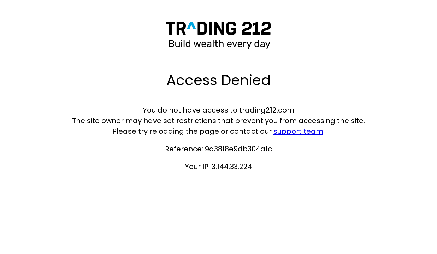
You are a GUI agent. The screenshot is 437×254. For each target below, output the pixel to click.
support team (298, 131)
